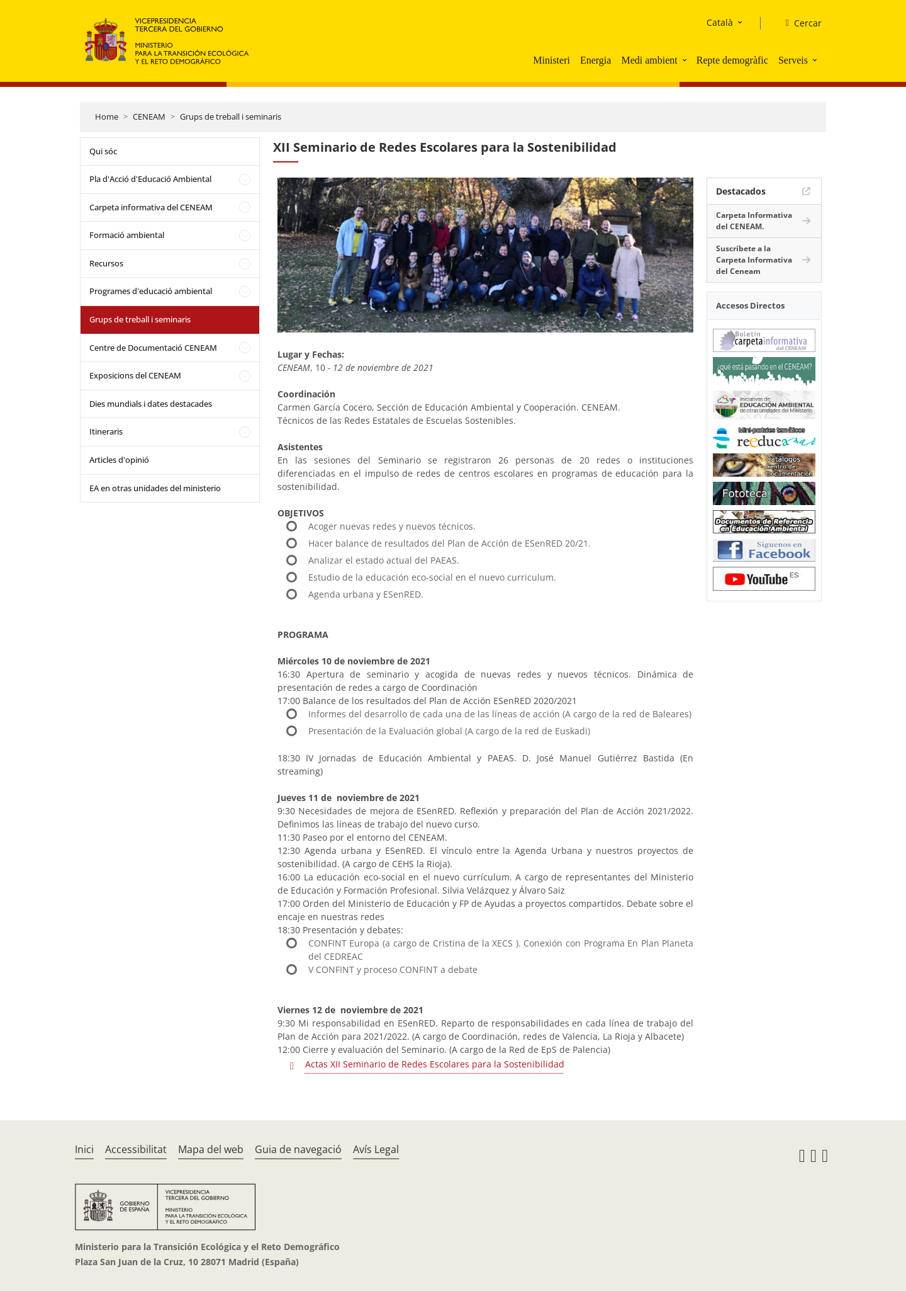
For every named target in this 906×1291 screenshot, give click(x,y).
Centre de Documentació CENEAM (153, 347)
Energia (595, 60)
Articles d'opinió (119, 459)
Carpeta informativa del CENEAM (151, 207)
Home (106, 116)
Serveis (793, 60)
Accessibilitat (136, 1149)
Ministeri (551, 60)
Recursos (106, 263)
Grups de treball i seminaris (230, 116)
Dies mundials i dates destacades (150, 403)
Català (720, 22)
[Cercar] (799, 23)
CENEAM (149, 116)
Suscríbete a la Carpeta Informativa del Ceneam (754, 259)
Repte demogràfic (732, 60)
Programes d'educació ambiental (150, 291)
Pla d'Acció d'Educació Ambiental (150, 179)
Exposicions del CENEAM (135, 375)
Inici (84, 1149)
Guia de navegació (298, 1149)
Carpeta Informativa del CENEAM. (754, 221)
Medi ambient (649, 60)
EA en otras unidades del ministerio (155, 488)
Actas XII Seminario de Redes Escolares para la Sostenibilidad (434, 1064)
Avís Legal (376, 1149)
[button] (685, 59)
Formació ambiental (126, 235)
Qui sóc (103, 151)
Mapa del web (210, 1149)
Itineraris (106, 431)
